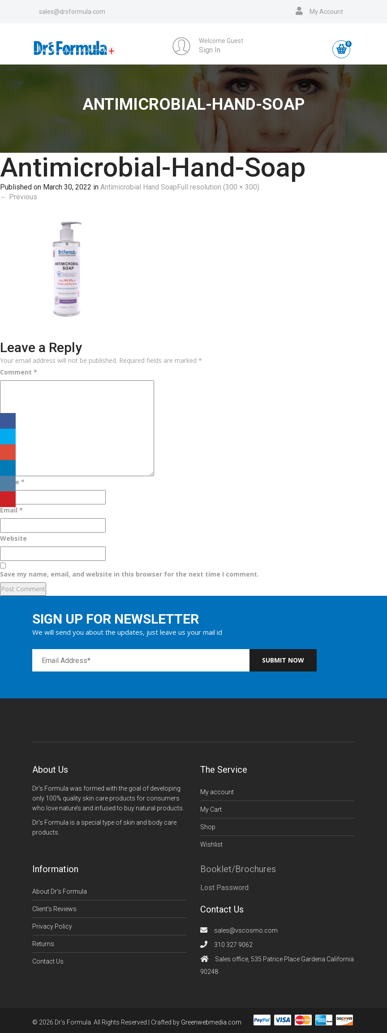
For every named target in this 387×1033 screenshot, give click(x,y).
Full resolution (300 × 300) (218, 187)
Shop (207, 827)
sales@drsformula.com (72, 11)
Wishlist (211, 844)
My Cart (211, 809)
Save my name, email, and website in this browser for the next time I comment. (129, 574)
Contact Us (48, 961)
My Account (326, 11)
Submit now (283, 660)
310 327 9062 (233, 944)
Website (13, 538)
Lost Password (224, 887)
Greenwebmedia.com (211, 1022)
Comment (18, 372)
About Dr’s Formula (59, 891)
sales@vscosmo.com (246, 930)
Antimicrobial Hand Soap (138, 187)
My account (217, 792)
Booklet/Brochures (238, 869)
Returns (43, 943)
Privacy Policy (52, 926)
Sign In (209, 50)
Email (11, 510)
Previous (18, 197)
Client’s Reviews (54, 908)
